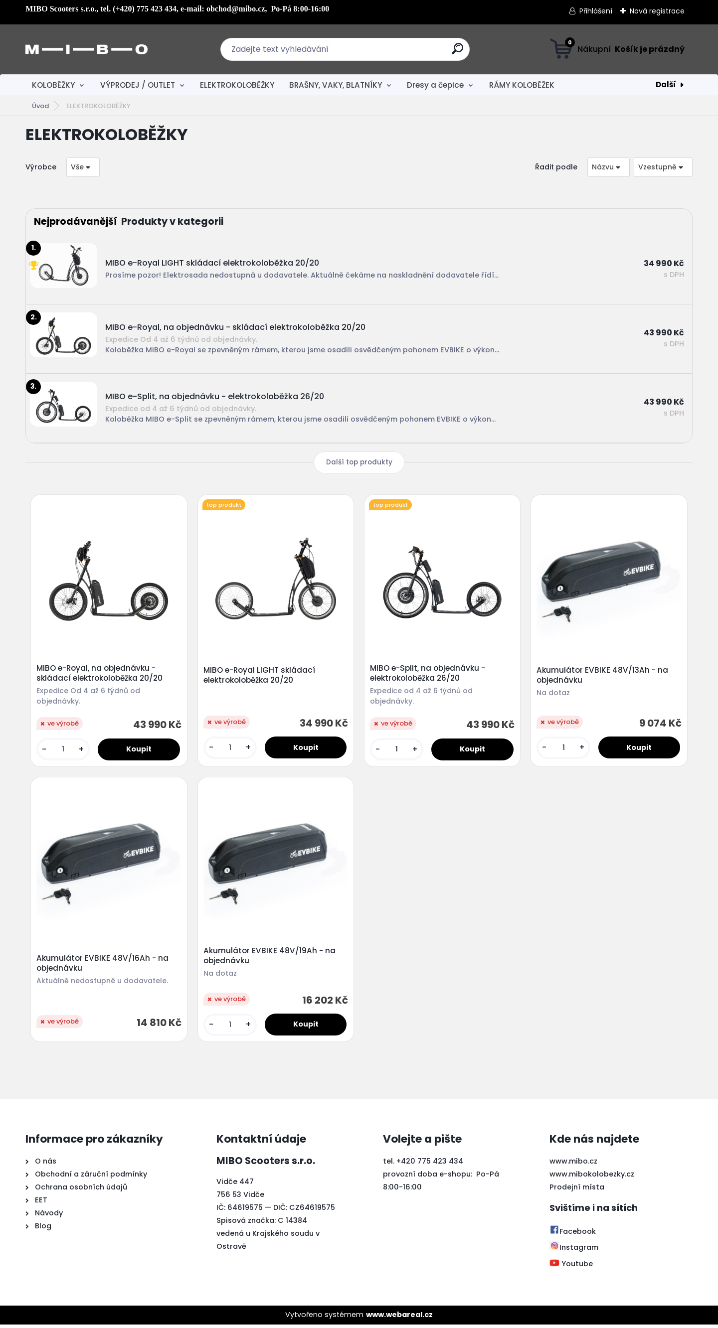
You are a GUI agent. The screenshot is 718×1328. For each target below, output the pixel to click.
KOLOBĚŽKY (53, 85)
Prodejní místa (576, 1190)
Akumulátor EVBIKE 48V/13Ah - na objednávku (603, 676)
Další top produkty (359, 462)
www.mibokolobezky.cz (591, 1177)
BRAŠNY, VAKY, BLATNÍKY (335, 85)
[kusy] (63, 750)
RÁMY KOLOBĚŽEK (521, 85)
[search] (457, 52)
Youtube (571, 1267)
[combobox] (608, 167)
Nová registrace (657, 11)
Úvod (40, 106)
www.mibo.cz (573, 1165)
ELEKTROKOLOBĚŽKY (237, 85)
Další (666, 84)
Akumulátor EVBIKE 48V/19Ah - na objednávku (270, 958)
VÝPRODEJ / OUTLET (137, 85)
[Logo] (86, 49)
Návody (48, 1216)
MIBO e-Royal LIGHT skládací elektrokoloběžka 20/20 (260, 676)
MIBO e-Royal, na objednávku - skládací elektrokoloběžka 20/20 (100, 674)
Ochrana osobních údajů (81, 1190)
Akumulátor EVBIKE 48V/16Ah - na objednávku (103, 966)
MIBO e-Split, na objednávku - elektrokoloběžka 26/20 (428, 674)
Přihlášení (595, 11)
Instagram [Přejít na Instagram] (573, 1251)
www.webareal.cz (399, 1318)
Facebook (572, 1235)
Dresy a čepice (435, 85)
